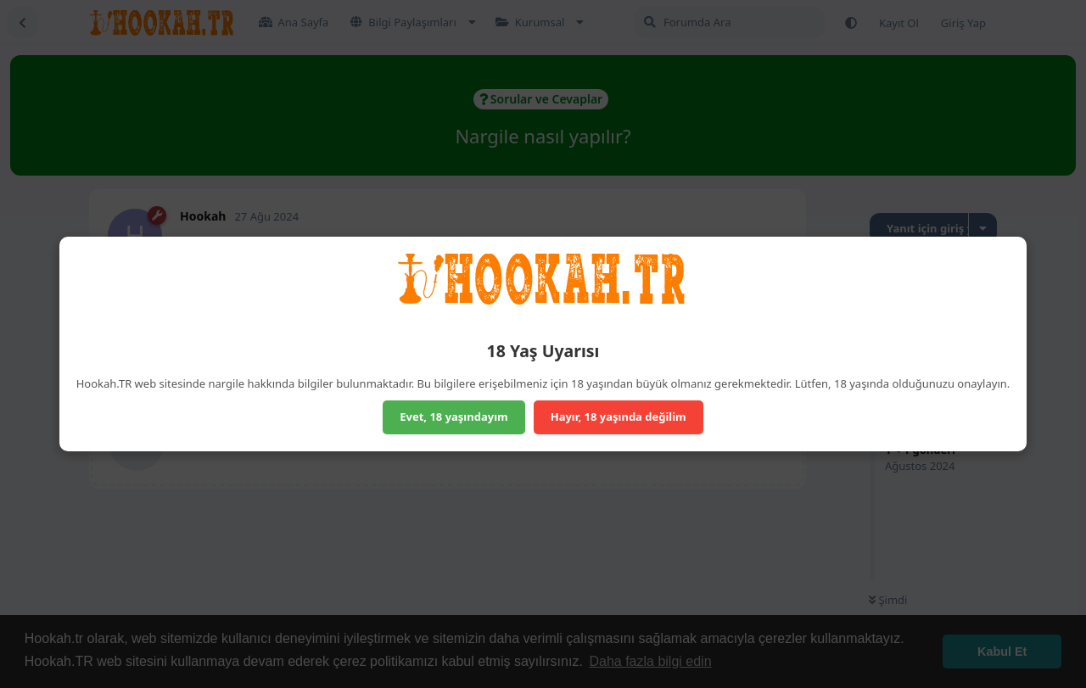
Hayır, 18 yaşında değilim (618, 416)
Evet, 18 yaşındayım (454, 416)
